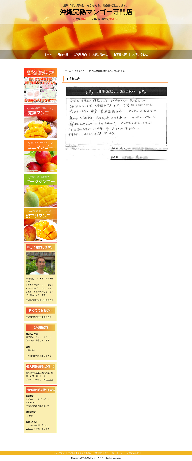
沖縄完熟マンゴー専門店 (96, 12)
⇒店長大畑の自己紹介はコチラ (39, 300)
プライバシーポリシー (114, 453)
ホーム (48, 54)
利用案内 (98, 453)
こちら (50, 379)
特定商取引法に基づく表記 (79, 453)
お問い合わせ (140, 54)
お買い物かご (100, 54)
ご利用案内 (80, 54)
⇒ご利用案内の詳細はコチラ (38, 317)
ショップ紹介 (59, 453)
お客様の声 (120, 54)
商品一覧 (63, 54)
